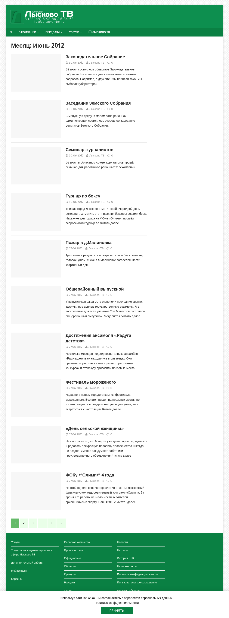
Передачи (53, 32)
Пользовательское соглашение (137, 582)
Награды (122, 550)
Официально (72, 558)
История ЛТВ (125, 558)
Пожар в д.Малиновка (89, 242)
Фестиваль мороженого (91, 382)
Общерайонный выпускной (95, 289)
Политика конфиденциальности (137, 574)
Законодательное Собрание (95, 56)
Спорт (68, 590)
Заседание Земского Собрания (98, 103)
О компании (27, 32)
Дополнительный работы (27, 562)
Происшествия (73, 550)
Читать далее (109, 223)
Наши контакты (127, 566)
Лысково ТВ (97, 62)
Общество (70, 566)
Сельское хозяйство (77, 542)
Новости (122, 542)
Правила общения (128, 590)
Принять (116, 610)
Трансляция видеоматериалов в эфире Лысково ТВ (31, 552)
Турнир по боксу (83, 196)
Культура (70, 574)
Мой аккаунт (19, 570)
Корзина (16, 579)
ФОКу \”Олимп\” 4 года (90, 475)
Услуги (74, 32)
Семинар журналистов (89, 149)
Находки (69, 582)
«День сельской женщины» (95, 428)
